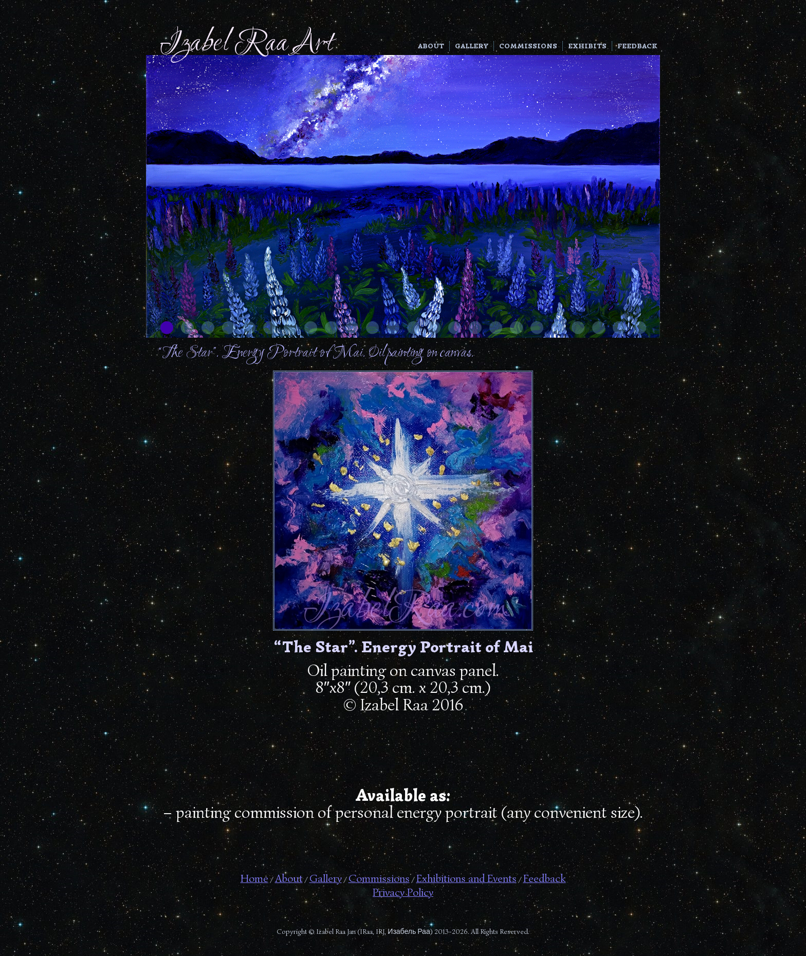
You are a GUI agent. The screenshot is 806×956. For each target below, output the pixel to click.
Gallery (471, 46)
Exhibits (587, 46)
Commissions (528, 46)
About (431, 46)
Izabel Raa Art (246, 44)
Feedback (637, 46)
